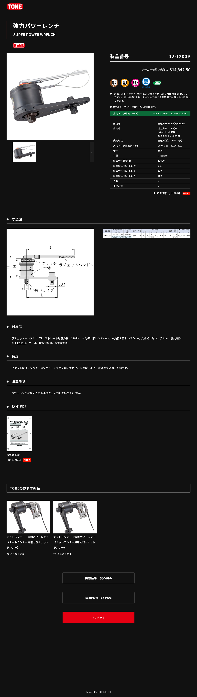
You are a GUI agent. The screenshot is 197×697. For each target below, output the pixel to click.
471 (40, 338)
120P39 (21, 343)
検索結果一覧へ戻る (98, 578)
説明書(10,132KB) (173, 193)
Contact (98, 617)
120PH (75, 338)
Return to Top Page (98, 598)
